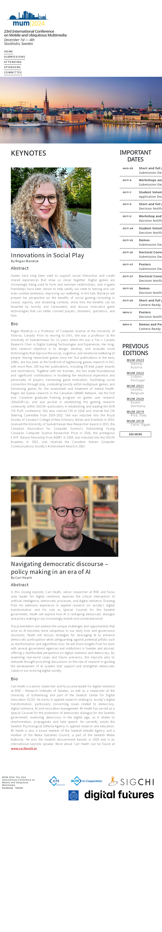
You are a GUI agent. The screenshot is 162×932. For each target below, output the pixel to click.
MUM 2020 (135, 399)
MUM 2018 (135, 421)
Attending (13, 62)
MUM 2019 (135, 411)
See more (135, 434)
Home (8, 51)
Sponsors (12, 67)
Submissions (14, 56)
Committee (13, 72)
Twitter (19, 788)
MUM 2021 (135, 386)
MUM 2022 (135, 373)
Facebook (7, 788)
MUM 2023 (135, 360)
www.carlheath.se (24, 748)
